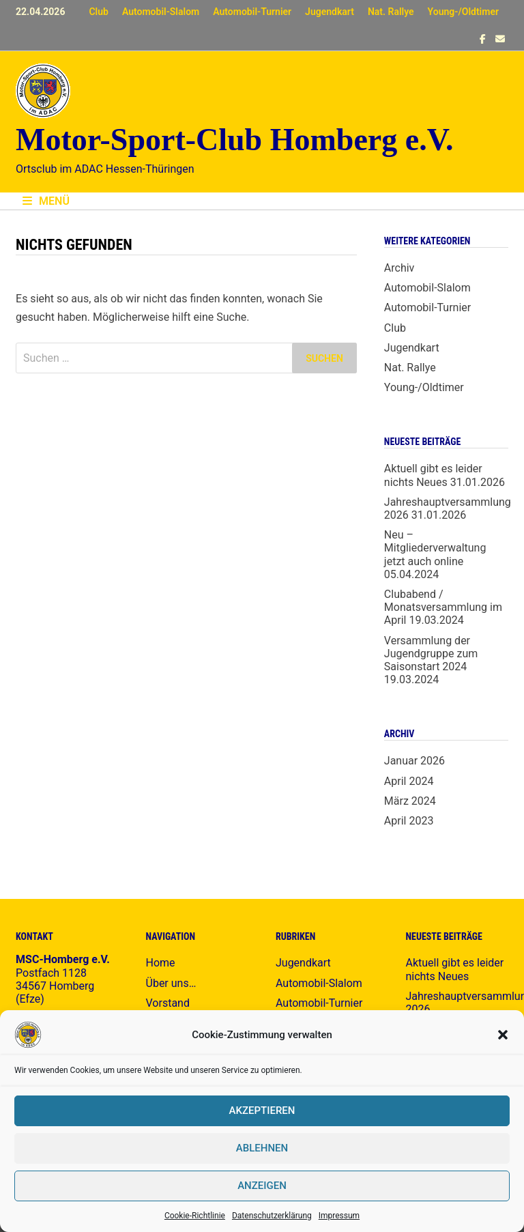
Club (98, 11)
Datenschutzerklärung (272, 1215)
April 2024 (409, 781)
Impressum (339, 1215)
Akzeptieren (262, 1110)
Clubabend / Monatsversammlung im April (443, 607)
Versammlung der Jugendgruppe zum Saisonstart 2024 (431, 653)
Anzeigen (262, 1185)
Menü (46, 201)
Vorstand (168, 1003)
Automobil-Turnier (252, 11)
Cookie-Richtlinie (194, 1215)
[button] (503, 1035)
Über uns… (171, 983)
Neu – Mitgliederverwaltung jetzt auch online (435, 547)
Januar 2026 (414, 760)
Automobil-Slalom (160, 11)
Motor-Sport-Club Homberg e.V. (234, 139)
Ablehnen (262, 1148)
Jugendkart (329, 11)
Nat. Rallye (391, 11)
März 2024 (410, 800)
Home (160, 962)
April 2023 (409, 820)
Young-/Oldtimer (463, 11)
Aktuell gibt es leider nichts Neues (433, 475)
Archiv (399, 267)
